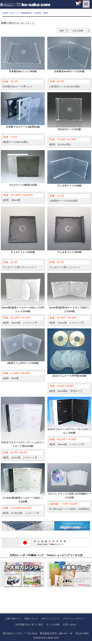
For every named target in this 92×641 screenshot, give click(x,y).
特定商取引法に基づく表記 (29, 624)
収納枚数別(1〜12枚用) (31, 13)
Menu (86, 2)
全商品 (5, 13)
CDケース (14, 13)
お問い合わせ (69, 624)
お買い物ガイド (13, 618)
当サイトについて (50, 618)
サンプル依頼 (53, 624)
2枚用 (45, 13)
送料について (31, 618)
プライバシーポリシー (74, 618)
